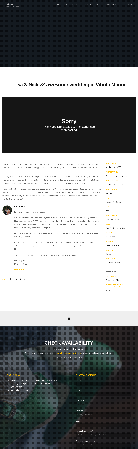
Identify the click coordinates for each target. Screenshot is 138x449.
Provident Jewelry (113, 263)
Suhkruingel (110, 254)
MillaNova (109, 193)
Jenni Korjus (110, 211)
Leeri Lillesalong (112, 245)
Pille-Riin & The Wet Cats (115, 228)
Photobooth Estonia (113, 280)
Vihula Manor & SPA (113, 167)
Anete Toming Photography (116, 176)
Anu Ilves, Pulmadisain (114, 185)
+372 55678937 (16, 387)
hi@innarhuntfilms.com (19, 390)
